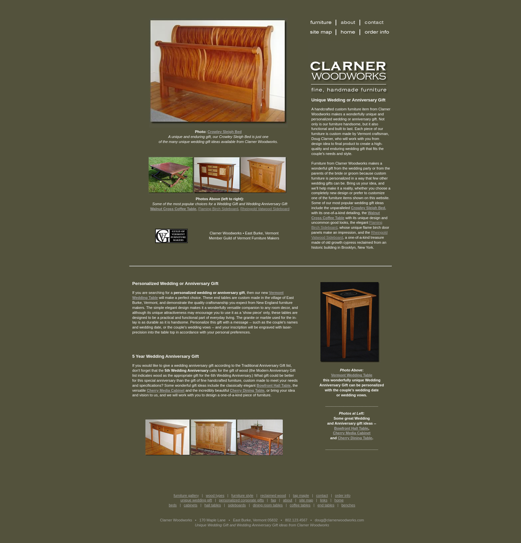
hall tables (212, 505)
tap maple (301, 495)
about (287, 500)
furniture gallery (186, 495)
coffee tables (300, 505)
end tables (325, 505)
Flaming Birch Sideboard (218, 209)
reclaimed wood (273, 495)
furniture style (242, 495)
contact (322, 495)
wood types (215, 495)
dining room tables (268, 505)
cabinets (190, 505)
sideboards (237, 505)
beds (173, 505)
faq (273, 500)
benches (348, 505)
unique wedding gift (196, 500)
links (323, 500)
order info (342, 495)
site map (306, 500)
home (339, 500)
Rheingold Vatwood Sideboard (264, 209)
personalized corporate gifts (241, 500)
